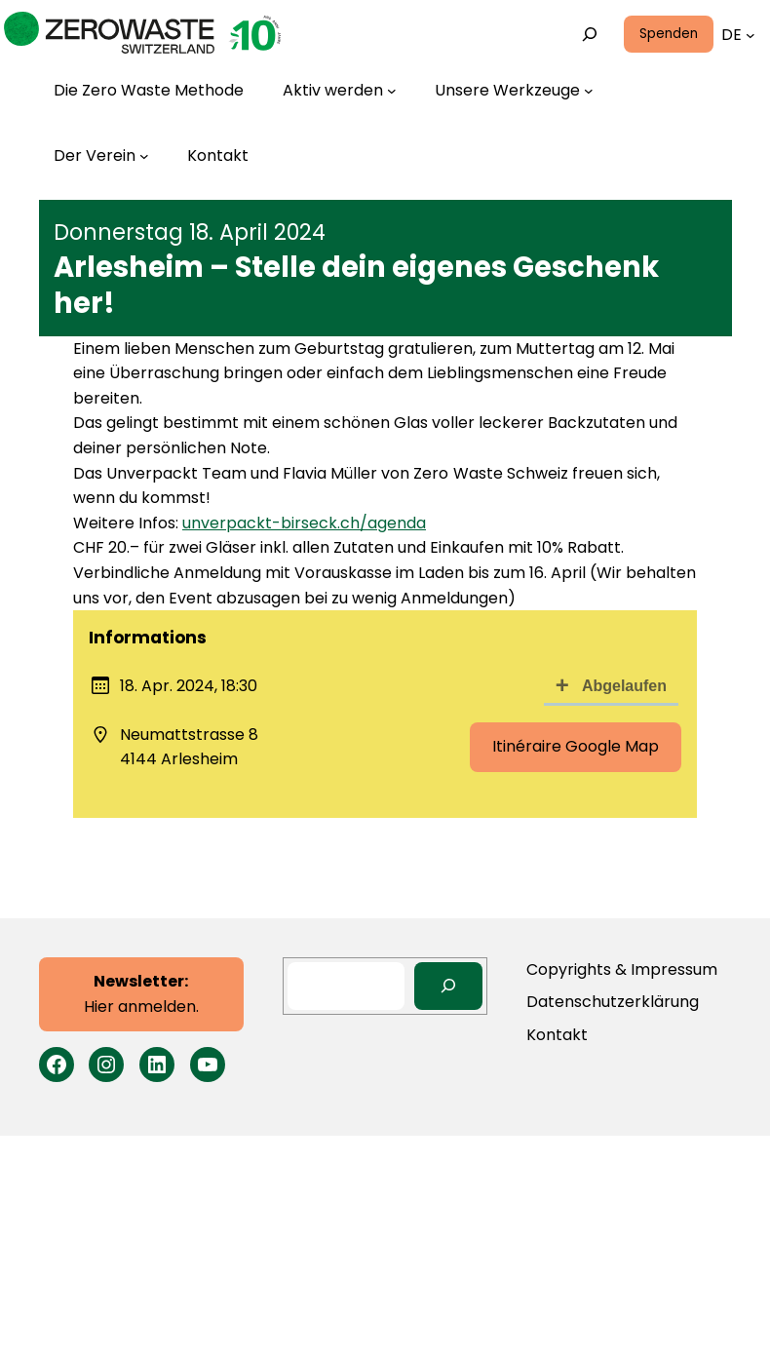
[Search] (448, 986)
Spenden (668, 33)
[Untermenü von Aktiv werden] (340, 90)
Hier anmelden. (141, 994)
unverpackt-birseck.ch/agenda (304, 523)
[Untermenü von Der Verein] (101, 156)
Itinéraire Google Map (575, 746)
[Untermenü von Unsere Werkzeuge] (514, 90)
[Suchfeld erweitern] (589, 34)
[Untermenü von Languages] (750, 35)
